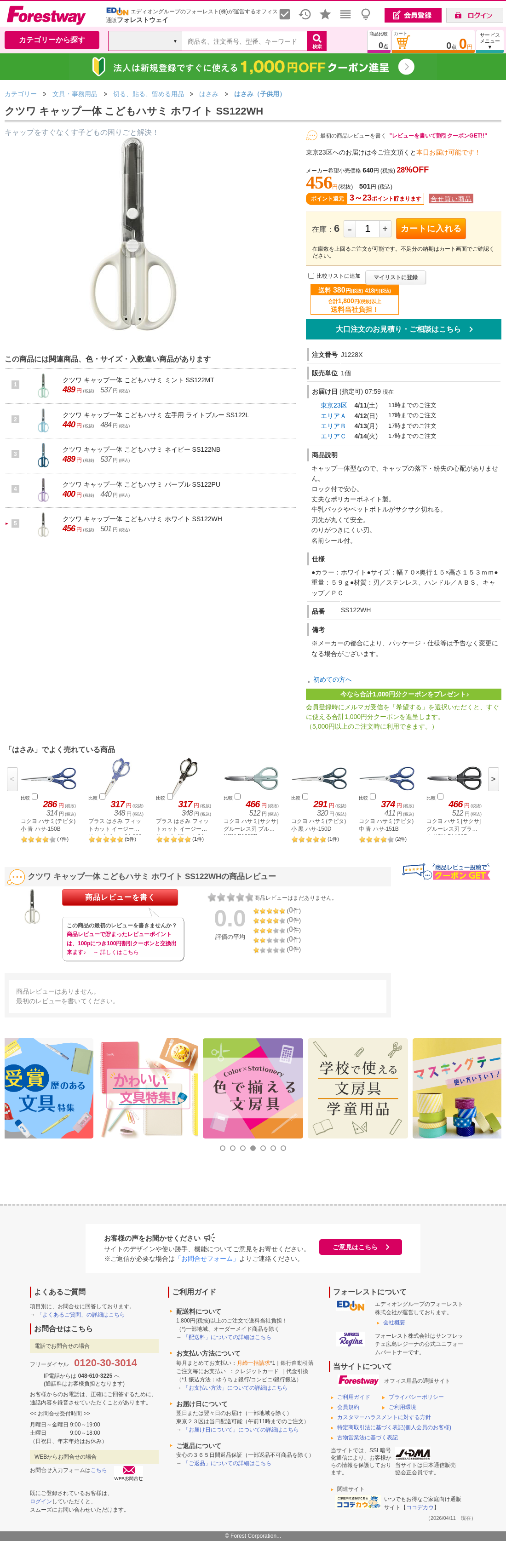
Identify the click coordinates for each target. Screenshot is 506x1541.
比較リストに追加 (338, 276)
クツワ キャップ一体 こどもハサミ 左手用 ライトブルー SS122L (156, 415)
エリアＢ (333, 426)
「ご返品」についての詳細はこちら (227, 1463)
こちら (99, 1470)
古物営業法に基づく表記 (367, 1437)
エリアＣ (333, 436)
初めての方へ (332, 679)
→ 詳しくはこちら (115, 952)
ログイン (41, 1501)
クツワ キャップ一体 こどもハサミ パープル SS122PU (141, 484)
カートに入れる (431, 228)
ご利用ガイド (353, 1397)
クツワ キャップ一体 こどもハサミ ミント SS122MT (138, 380)
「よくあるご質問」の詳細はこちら (81, 1314)
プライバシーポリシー (416, 1397)
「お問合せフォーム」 (207, 1258)
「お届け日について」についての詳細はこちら (241, 1429)
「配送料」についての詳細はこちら (227, 1337)
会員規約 (348, 1407)
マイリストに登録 (396, 277)
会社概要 (394, 1322)
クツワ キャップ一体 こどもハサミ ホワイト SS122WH (142, 519)
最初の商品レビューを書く (353, 135)
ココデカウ (420, 1507)
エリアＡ (333, 416)
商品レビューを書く (120, 897)
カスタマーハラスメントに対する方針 (384, 1417)
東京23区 (334, 405)
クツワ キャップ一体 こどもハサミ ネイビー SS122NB (141, 449)
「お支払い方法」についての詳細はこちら (235, 1388)
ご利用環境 (402, 1407)
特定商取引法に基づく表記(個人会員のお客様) (394, 1427)
